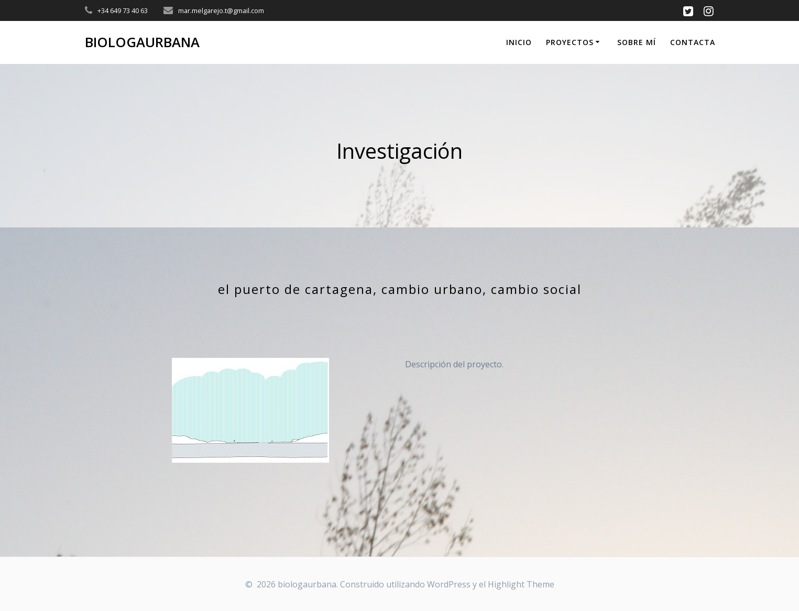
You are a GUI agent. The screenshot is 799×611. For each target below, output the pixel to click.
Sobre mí (636, 42)
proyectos (570, 42)
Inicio (519, 42)
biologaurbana (142, 42)
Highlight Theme (521, 584)
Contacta (692, 42)
